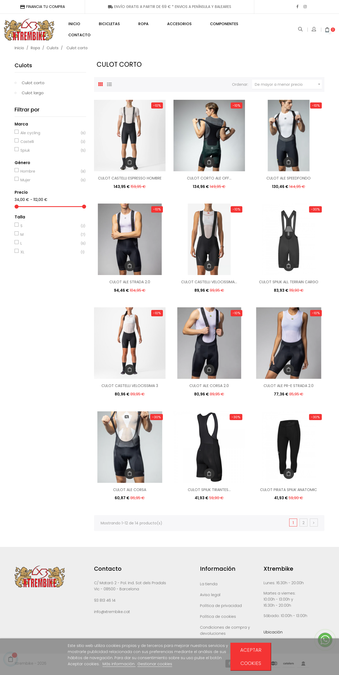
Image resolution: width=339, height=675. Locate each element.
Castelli (49, 143)
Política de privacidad (221, 607)
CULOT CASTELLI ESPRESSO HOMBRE (130, 179)
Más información (119, 664)
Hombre (49, 172)
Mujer (49, 181)
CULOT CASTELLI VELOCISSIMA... (209, 283)
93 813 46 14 (104, 601)
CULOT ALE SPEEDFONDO (288, 179)
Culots (23, 66)
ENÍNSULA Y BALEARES (169, 6)
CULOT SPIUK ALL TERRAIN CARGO (288, 283)
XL (49, 253)
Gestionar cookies (154, 664)
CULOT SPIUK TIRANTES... (209, 490)
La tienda (208, 585)
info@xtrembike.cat (112, 613)
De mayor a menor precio (288, 86)
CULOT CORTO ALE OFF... (209, 179)
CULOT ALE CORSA (129, 490)
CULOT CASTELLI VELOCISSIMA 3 (129, 387)
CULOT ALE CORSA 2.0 (209, 387)
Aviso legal (210, 596)
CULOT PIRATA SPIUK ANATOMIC (288, 490)
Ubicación (273, 633)
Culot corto (33, 84)
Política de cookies (218, 617)
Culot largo (33, 94)
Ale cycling (49, 134)
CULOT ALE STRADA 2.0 (129, 283)
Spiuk (49, 151)
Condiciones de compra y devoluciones (225, 631)
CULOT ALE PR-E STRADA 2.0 (289, 387)
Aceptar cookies (250, 657)
